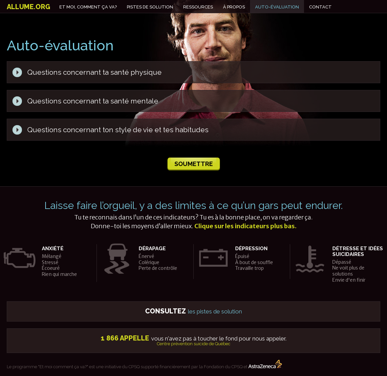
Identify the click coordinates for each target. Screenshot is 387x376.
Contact (320, 6)
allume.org (28, 6)
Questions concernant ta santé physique (94, 72)
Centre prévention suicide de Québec (193, 344)
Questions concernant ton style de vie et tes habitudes (118, 129)
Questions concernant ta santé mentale (92, 101)
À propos (234, 6)
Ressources (198, 6)
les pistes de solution (193, 311)
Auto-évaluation (277, 6)
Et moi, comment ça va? (88, 6)
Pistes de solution (150, 6)
